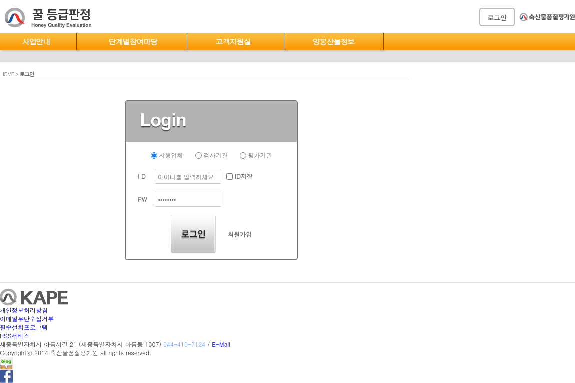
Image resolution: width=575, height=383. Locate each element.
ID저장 (239, 176)
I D (142, 176)
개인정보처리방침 (24, 310)
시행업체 (167, 155)
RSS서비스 (15, 335)
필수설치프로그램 (24, 327)
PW (142, 199)
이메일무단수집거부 (27, 318)
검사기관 (212, 155)
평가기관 (256, 155)
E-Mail (221, 344)
